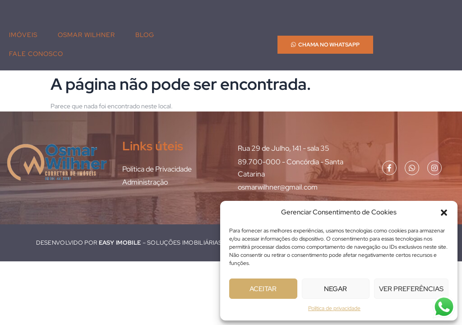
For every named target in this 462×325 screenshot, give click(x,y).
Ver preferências (411, 288)
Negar (335, 288)
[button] (443, 212)
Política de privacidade (334, 308)
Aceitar (263, 288)
